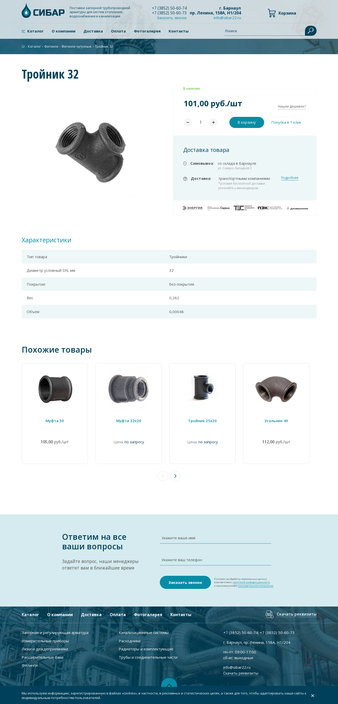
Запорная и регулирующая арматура (55, 632)
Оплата (118, 30)
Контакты (179, 30)
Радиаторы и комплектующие (146, 648)
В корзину (246, 122)
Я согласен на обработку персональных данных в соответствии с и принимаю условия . (244, 582)
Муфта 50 (55, 420)
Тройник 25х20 (207, 420)
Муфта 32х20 (131, 420)
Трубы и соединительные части (148, 656)
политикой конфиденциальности (251, 582)
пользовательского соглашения (255, 585)
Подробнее (289, 178)
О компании (63, 30)
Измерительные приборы (45, 640)
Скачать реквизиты (296, 614)
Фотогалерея (147, 30)
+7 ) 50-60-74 (169, 8)
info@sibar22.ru (227, 17)
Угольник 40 (282, 420)
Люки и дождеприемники (45, 648)
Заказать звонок (172, 17)
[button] (175, 476)
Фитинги (51, 46)
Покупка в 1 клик (286, 122)
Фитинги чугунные (76, 46)
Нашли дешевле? (292, 106)
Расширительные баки (42, 656)
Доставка (93, 30)
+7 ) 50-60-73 (169, 13)
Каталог (35, 30)
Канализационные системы (144, 632)
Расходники (129, 640)
